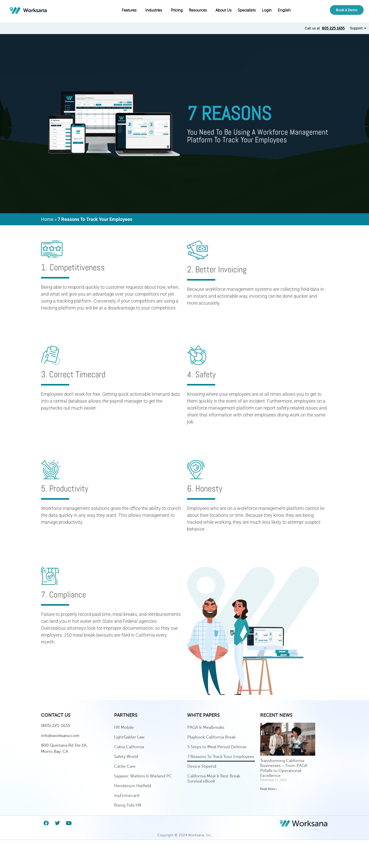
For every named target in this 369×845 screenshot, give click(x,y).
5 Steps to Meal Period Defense (217, 747)
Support (356, 28)
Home (47, 219)
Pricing (177, 10)
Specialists (247, 10)
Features (130, 10)
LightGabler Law (129, 737)
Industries (155, 10)
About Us (224, 10)
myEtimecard (126, 795)
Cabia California (129, 747)
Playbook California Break (211, 737)
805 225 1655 (333, 28)
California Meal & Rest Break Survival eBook (213, 779)
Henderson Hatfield (132, 786)
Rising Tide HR (127, 805)
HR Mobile (124, 727)
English (285, 10)
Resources (199, 10)
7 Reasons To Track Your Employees (220, 756)
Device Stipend (201, 766)
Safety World (126, 756)
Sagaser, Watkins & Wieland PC (143, 776)
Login (267, 10)
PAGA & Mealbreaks (205, 727)
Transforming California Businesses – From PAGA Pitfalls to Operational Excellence (283, 768)
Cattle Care (125, 766)
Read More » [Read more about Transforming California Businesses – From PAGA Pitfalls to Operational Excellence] (268, 789)
